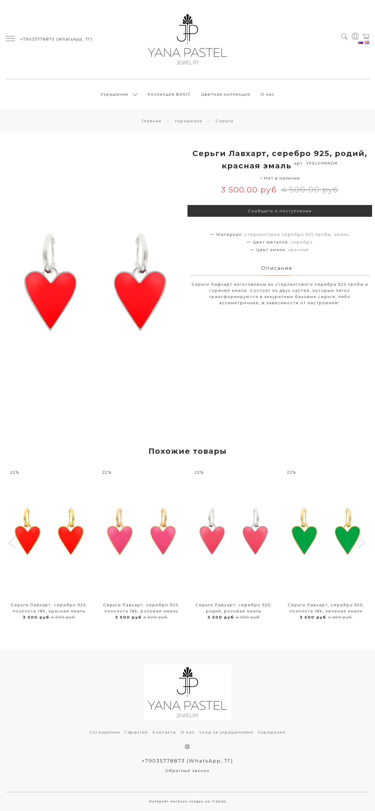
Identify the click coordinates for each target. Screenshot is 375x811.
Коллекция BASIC (169, 94)
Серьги (224, 121)
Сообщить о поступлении (280, 211)
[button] (13, 543)
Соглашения (104, 732)
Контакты (164, 732)
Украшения (114, 94)
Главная (151, 121)
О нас (267, 94)
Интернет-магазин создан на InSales (187, 802)
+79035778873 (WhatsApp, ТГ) (57, 39)
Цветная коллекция (225, 94)
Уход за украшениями (226, 732)
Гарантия (136, 732)
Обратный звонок (187, 771)
